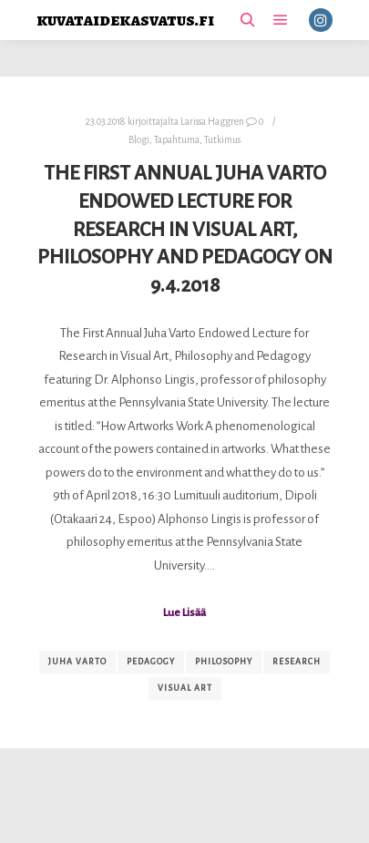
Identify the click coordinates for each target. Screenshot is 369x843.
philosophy (223, 661)
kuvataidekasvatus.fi (125, 19)
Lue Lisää (184, 612)
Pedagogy (151, 661)
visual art (185, 688)
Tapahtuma (177, 140)
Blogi (138, 140)
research (296, 661)
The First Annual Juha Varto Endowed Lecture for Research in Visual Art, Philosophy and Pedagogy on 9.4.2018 (185, 228)
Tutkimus (222, 140)
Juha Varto (77, 661)
